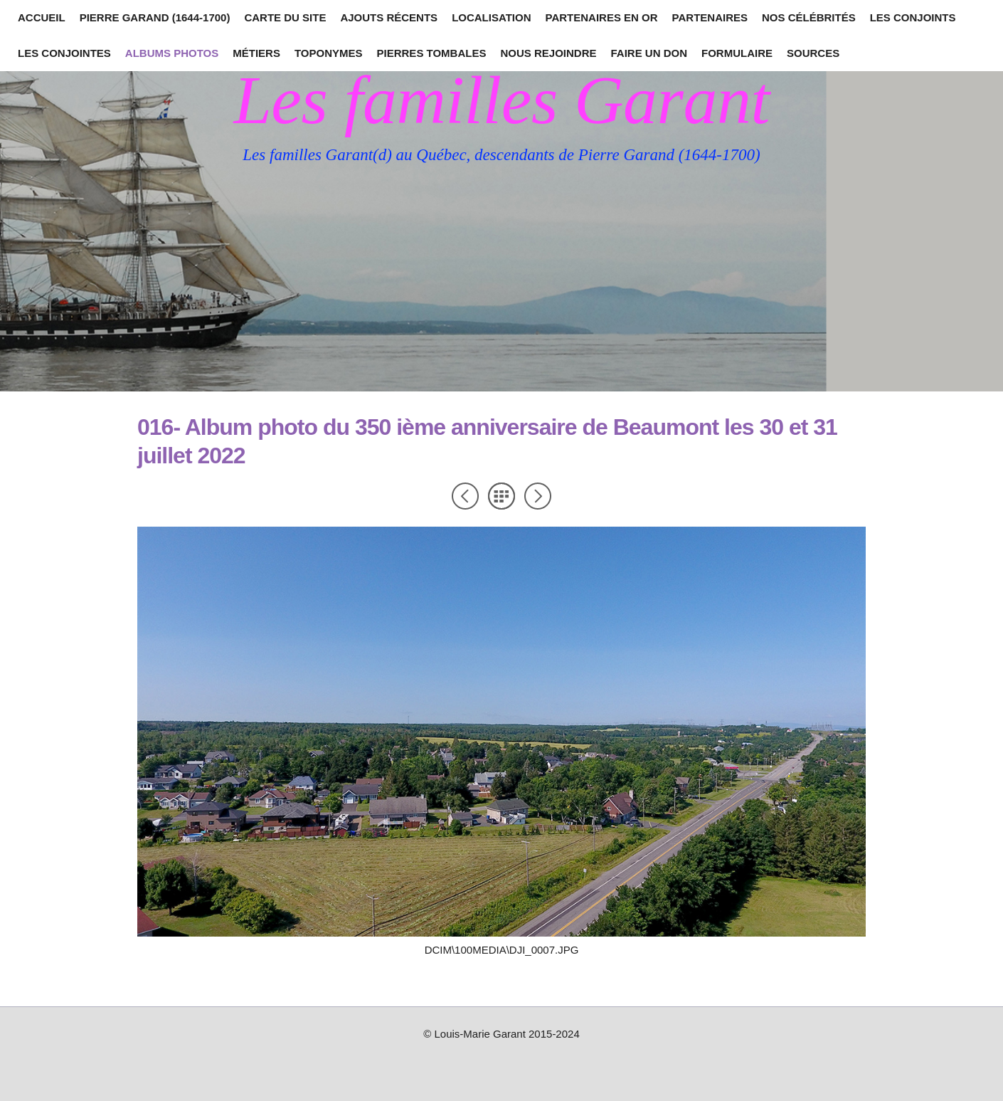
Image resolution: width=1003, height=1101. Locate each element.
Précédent (465, 496)
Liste (501, 496)
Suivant (537, 496)
